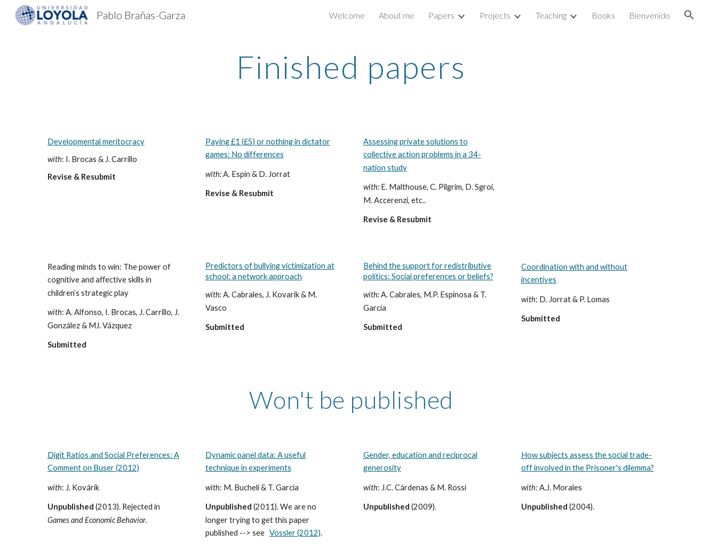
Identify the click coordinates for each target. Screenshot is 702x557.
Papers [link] (441, 15)
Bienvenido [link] (649, 15)
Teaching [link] (551, 15)
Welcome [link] (347, 15)
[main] (351, 66)
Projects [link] (495, 15)
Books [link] (603, 15)
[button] (689, 15)
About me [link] (396, 15)
